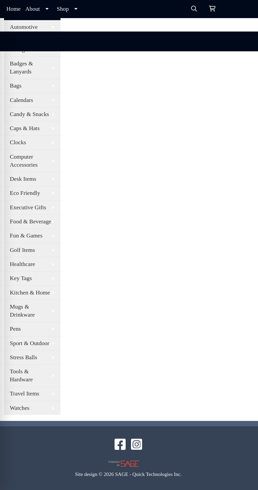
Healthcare (22, 264)
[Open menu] (244, 41)
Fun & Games (26, 235)
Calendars (21, 100)
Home (13, 9)
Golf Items (22, 250)
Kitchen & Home (30, 292)
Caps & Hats (25, 128)
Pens (15, 329)
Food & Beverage (30, 221)
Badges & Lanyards (21, 67)
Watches (19, 408)
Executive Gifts (28, 207)
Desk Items (23, 179)
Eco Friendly (25, 193)
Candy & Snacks (29, 114)
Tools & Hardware (21, 375)
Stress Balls (23, 357)
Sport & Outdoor (29, 343)
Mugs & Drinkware (22, 311)
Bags (16, 86)
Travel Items (24, 393)
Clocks (18, 142)
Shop (63, 9)
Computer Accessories (24, 161)
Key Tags (21, 278)
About (32, 9)
